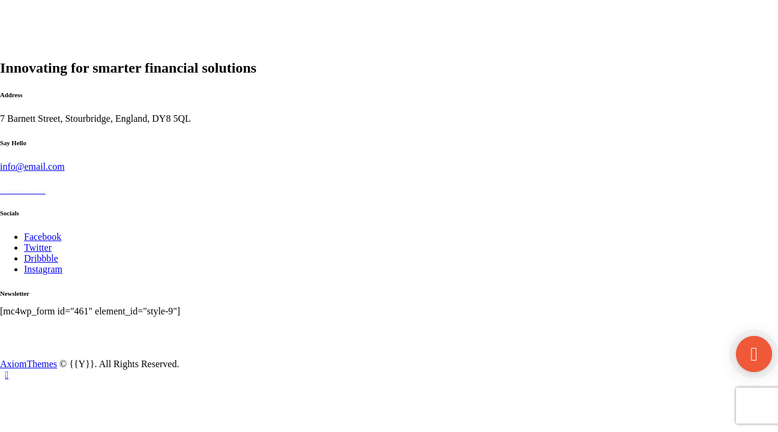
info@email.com (32, 166)
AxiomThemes (28, 364)
